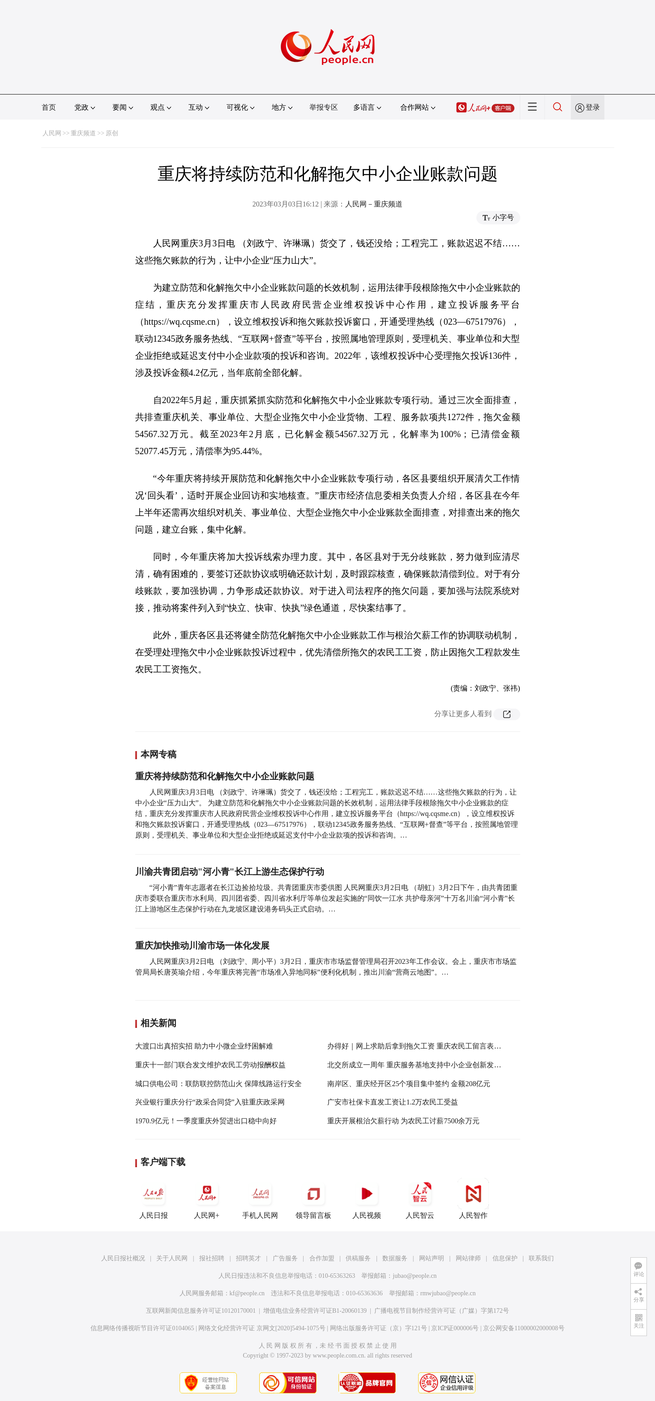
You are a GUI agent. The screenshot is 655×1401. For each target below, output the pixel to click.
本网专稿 (158, 754)
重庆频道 (83, 133)
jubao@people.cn (415, 1275)
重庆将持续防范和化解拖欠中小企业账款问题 (224, 776)
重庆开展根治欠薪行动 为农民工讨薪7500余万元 (403, 1121)
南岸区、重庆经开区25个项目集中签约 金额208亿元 (408, 1083)
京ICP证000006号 (455, 1328)
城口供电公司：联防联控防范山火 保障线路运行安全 (218, 1083)
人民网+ (207, 1198)
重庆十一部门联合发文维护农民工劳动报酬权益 (210, 1065)
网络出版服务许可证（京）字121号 (378, 1328)
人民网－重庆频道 (373, 204)
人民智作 (473, 1198)
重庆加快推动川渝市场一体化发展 (202, 945)
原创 (112, 133)
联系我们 (541, 1258)
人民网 (52, 133)
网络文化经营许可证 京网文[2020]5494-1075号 (261, 1328)
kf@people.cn (247, 1293)
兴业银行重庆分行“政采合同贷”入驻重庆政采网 (210, 1102)
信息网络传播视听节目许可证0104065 (142, 1328)
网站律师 (468, 1258)
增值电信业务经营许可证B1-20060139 (315, 1310)
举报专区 (323, 107)
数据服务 (394, 1258)
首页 (49, 107)
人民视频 (366, 1198)
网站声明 (431, 1258)
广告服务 (285, 1258)
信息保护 (505, 1258)
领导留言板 (313, 1198)
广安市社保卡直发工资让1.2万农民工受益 (392, 1102)
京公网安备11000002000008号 (523, 1328)
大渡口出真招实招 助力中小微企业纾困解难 (204, 1046)
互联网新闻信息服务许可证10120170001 (201, 1310)
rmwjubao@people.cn (448, 1293)
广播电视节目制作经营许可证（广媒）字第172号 (441, 1310)
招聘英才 (248, 1258)
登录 (593, 107)
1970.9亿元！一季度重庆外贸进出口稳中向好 (206, 1121)
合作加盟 (321, 1258)
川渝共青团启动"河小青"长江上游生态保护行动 (229, 872)
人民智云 (420, 1198)
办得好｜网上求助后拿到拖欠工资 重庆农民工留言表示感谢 (421, 1046)
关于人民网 (172, 1258)
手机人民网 (260, 1198)
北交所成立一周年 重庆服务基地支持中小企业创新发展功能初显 (428, 1065)
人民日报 (153, 1198)
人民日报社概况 (123, 1258)
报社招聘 (211, 1258)
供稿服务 (358, 1258)
